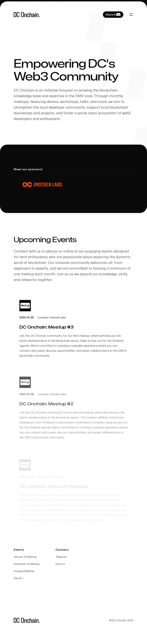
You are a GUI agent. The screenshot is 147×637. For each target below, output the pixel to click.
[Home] (27, 14)
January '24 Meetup (25, 558)
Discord (60, 565)
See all (19, 579)
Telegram (61, 558)
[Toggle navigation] (131, 15)
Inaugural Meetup (24, 572)
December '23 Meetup (27, 565)
